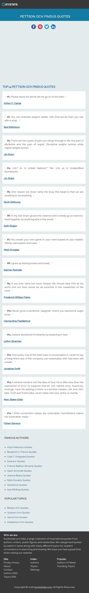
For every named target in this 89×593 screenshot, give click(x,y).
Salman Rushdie (13, 269)
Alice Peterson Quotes (19, 447)
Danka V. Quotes (16, 461)
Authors (34, 562)
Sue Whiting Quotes (18, 489)
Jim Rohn (9, 154)
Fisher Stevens (12, 423)
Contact (8, 569)
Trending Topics (66, 566)
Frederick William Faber (17, 297)
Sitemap (35, 569)
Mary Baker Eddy (13, 399)
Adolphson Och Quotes (20, 522)
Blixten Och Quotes (17, 507)
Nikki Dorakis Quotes (18, 480)
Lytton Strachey (13, 341)
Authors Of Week (66, 562)
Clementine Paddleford (17, 321)
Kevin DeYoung (12, 202)
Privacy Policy (11, 562)
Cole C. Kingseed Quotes (21, 456)
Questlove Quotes (17, 484)
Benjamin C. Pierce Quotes (22, 451)
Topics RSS (10, 576)
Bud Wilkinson (12, 127)
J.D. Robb (9, 178)
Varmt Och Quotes (17, 517)
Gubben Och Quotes (18, 512)
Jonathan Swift (12, 368)
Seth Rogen (10, 225)
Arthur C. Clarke (12, 103)
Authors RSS (11, 573)
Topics (34, 566)
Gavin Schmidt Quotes (19, 470)
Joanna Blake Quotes (19, 475)
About (7, 566)
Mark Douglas (11, 249)
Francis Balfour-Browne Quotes (24, 466)
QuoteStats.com (43, 587)
